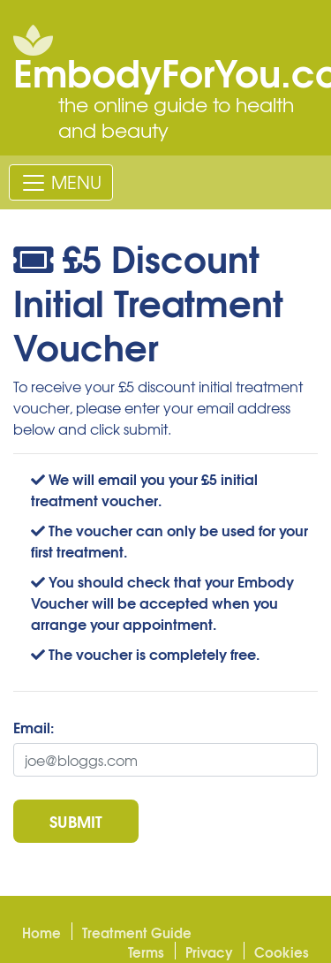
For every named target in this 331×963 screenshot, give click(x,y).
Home (41, 932)
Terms (146, 951)
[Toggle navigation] (61, 182)
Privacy (209, 951)
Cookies (281, 951)
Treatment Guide (137, 932)
